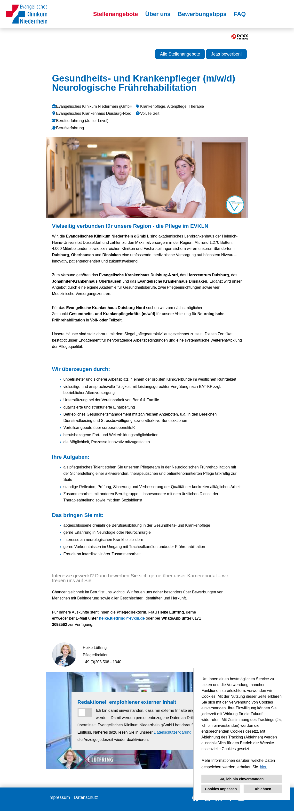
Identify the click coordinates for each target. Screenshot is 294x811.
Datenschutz (86, 797)
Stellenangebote (115, 14)
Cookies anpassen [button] (221, 789)
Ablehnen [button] (263, 789)
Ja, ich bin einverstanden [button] (241, 779)
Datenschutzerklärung (172, 732)
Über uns (157, 14)
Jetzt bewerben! (226, 54)
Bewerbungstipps (202, 14)
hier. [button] (263, 767)
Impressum (59, 797)
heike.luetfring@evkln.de (122, 618)
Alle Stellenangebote (180, 54)
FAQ (240, 14)
